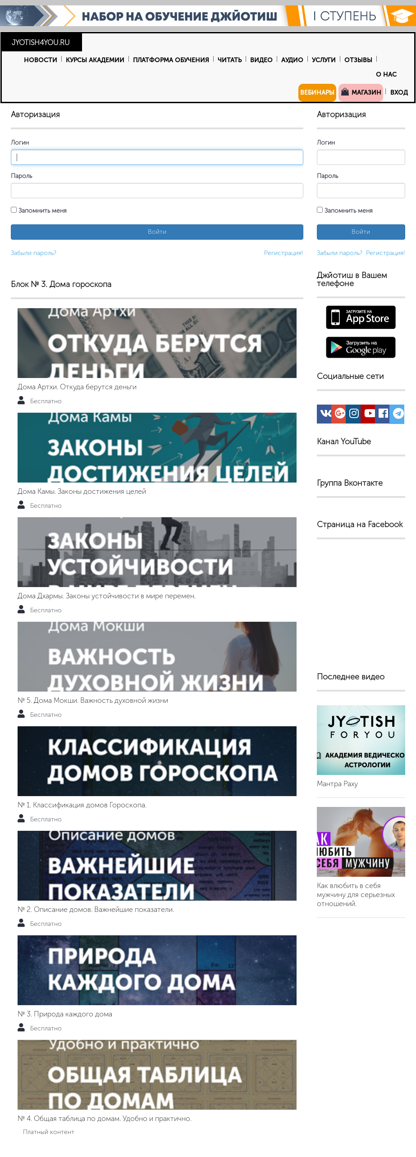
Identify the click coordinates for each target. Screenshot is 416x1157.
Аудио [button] (292, 60)
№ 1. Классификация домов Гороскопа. (82, 805)
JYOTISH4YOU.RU (41, 42)
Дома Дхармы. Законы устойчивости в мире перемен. (107, 596)
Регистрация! (283, 253)
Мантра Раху (337, 783)
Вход (399, 92)
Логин (20, 142)
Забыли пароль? (33, 253)
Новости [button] (40, 60)
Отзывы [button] (358, 60)
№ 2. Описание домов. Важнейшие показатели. (96, 909)
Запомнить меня (39, 210)
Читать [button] (230, 60)
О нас (386, 74)
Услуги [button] (324, 60)
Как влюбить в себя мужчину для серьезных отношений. (356, 894)
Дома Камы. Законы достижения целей (82, 491)
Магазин (360, 92)
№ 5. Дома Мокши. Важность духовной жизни (93, 700)
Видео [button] (261, 60)
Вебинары (317, 92)
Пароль (21, 176)
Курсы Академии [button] (95, 60)
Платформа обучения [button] (171, 60)
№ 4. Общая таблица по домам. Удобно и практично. (105, 1118)
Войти (157, 232)
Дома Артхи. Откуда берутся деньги (77, 387)
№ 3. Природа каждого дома (65, 1014)
